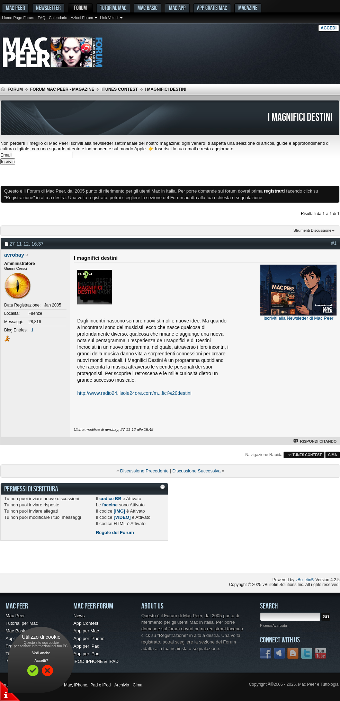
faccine (110, 504)
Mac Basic (147, 8)
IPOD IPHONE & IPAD (96, 661)
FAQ (41, 18)
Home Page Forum (18, 18)
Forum (80, 8)
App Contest (85, 623)
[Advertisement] (81, 175)
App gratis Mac (212, 8)
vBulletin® (304, 579)
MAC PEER (15, 8)
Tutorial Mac (113, 8)
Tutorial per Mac (22, 623)
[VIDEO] (122, 517)
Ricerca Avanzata (273, 626)
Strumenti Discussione (312, 230)
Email (6, 155)
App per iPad (86, 646)
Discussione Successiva (196, 470)
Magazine (248, 8)
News (79, 615)
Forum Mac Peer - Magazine (62, 89)
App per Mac (86, 630)
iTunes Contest (119, 89)
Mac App (177, 8)
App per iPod (86, 653)
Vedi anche (41, 653)
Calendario (58, 18)
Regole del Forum (115, 532)
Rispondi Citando (315, 441)
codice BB (110, 498)
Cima (332, 455)
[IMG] (119, 511)
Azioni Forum (82, 18)
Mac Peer (15, 615)
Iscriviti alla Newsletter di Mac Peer (298, 318)
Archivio (121, 685)
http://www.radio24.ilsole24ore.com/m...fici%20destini (134, 393)
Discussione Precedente (144, 470)
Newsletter (48, 8)
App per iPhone (89, 638)
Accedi (329, 28)
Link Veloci (109, 18)
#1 (334, 243)
